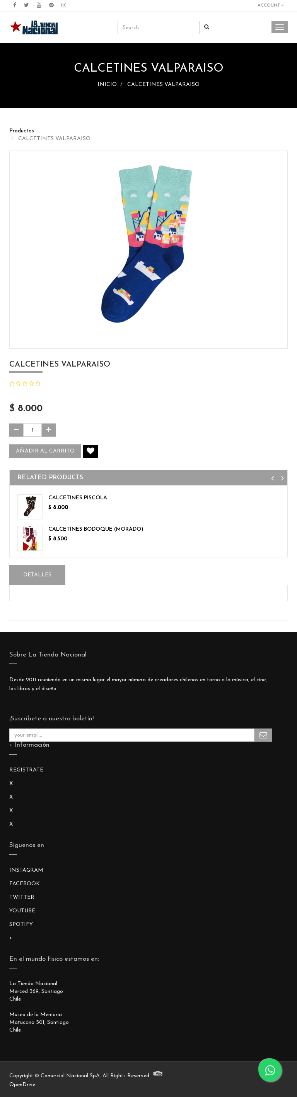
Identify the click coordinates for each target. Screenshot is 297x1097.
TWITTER (21, 897)
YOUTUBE (22, 911)
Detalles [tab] (37, 575)
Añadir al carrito (45, 451)
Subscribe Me (263, 735)
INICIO (107, 84)
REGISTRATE (26, 770)
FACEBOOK (24, 884)
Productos (21, 131)
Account (271, 5)
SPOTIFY (21, 924)
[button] (272, 478)
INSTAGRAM (26, 870)
